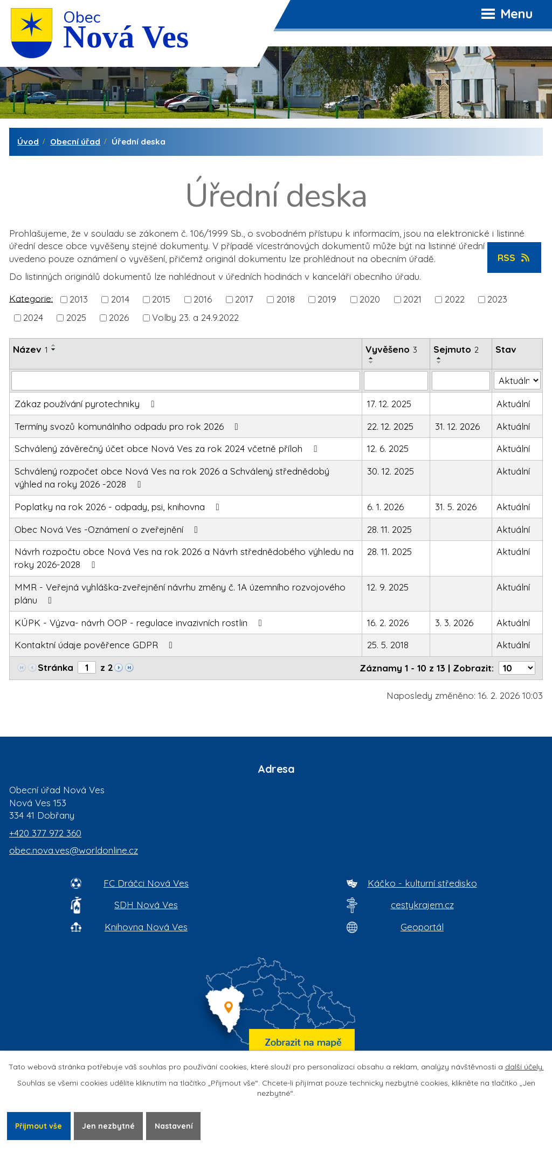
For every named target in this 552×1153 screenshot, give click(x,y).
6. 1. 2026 (385, 506)
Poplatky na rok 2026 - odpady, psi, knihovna (119, 506)
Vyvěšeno (391, 349)
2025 (76, 317)
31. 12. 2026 (457, 426)
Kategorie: (31, 298)
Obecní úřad (75, 141)
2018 (286, 299)
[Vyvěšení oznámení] (396, 380)
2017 (244, 299)
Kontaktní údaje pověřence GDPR (96, 644)
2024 (33, 317)
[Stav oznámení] (517, 380)
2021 (412, 299)
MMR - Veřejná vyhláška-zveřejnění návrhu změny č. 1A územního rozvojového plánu (180, 593)
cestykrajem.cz (422, 904)
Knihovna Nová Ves (146, 926)
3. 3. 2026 (454, 622)
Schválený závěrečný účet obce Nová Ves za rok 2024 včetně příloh (168, 448)
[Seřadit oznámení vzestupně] (54, 345)
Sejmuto (456, 349)
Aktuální (513, 403)
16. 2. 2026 (388, 622)
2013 (79, 299)
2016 (203, 299)
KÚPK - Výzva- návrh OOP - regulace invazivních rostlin (140, 622)
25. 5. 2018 (388, 644)
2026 (119, 317)
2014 (120, 299)
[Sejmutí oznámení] (460, 380)
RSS (515, 257)
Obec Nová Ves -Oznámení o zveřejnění (108, 529)
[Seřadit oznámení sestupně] (54, 349)
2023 (497, 299)
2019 (327, 299)
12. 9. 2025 (388, 587)
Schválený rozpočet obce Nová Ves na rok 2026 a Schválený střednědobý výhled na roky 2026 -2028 (172, 477)
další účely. (524, 1067)
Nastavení (174, 1125)
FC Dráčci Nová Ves (146, 883)
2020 (370, 299)
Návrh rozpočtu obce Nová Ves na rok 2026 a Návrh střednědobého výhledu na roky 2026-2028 (184, 558)
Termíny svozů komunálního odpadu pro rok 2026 (129, 426)
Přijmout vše (39, 1125)
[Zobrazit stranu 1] (87, 667)
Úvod (28, 141)
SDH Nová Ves (146, 904)
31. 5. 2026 (456, 506)
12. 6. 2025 (388, 448)
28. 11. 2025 (389, 529)
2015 (161, 299)
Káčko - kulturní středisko (422, 883)
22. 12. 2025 (390, 426)
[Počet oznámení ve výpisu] (517, 668)
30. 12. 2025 (390, 471)
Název (30, 349)
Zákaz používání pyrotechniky (86, 403)
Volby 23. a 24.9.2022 (195, 317)
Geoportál (422, 926)
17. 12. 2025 (389, 403)
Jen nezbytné (108, 1125)
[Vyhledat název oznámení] (185, 380)
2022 (455, 299)
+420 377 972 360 (45, 833)
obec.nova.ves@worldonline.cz (73, 850)
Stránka (55, 667)
